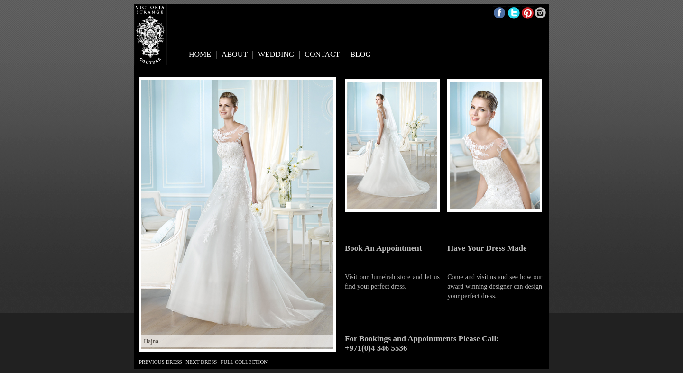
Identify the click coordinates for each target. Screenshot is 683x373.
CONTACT (322, 54)
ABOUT (235, 54)
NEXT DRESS (201, 361)
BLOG (360, 54)
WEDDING (276, 54)
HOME (200, 54)
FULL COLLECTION (244, 361)
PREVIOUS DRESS (160, 361)
